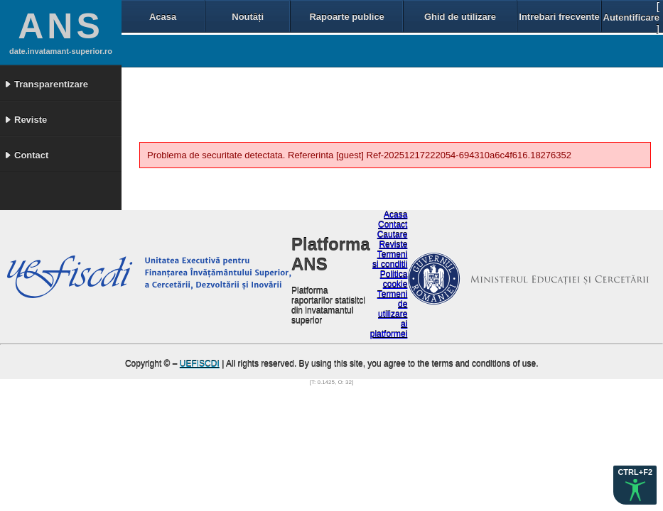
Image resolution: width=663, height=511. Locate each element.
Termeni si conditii (389, 260)
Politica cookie (394, 280)
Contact (392, 225)
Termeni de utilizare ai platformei (389, 314)
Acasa (162, 16)
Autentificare (631, 17)
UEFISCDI (200, 364)
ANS (61, 26)
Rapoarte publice (346, 16)
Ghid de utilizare (460, 16)
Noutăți (248, 16)
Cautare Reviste (392, 240)
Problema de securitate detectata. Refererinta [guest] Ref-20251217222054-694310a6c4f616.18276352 (359, 155)
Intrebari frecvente (559, 16)
